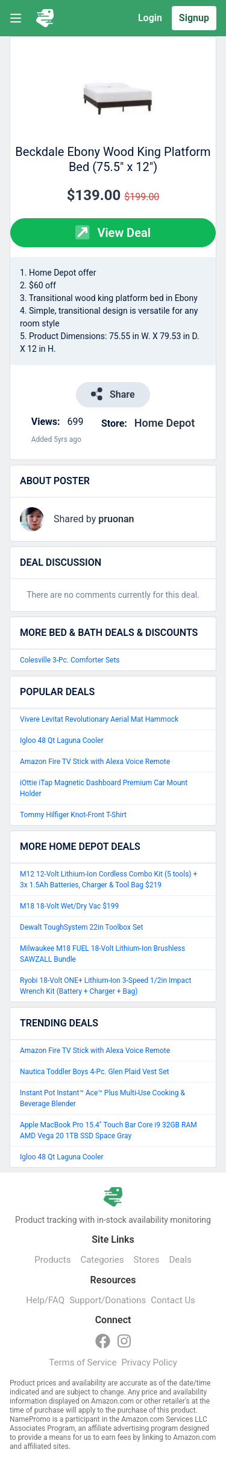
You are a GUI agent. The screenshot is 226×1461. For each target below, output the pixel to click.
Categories (102, 1259)
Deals (180, 1259)
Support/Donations (107, 1300)
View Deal (113, 232)
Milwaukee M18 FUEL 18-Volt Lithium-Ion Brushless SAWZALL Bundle (102, 954)
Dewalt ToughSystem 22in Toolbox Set (81, 927)
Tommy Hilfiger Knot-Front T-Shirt (73, 815)
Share (112, 393)
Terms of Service (82, 1362)
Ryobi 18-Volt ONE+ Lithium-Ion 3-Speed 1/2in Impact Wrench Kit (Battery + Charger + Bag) (105, 986)
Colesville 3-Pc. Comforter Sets (70, 660)
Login (150, 18)
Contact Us (173, 1300)
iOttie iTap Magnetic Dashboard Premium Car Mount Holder (103, 788)
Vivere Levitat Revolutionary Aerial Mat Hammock (99, 719)
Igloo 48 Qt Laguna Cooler (62, 740)
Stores (147, 1259)
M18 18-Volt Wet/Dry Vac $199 (69, 906)
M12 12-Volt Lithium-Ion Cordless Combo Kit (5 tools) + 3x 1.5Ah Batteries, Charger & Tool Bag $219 (108, 879)
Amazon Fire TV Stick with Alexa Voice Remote (95, 761)
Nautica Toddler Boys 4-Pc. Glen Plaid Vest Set (94, 1071)
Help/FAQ (45, 1300)
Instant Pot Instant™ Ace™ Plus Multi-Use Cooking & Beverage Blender (102, 1098)
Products (52, 1259)
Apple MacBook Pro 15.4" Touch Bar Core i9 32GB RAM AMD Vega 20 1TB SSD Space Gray (108, 1130)
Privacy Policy (149, 1362)
